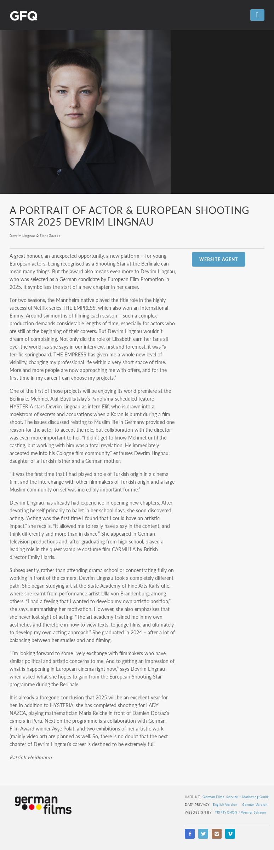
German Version (255, 805)
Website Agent (218, 259)
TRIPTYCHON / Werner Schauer (241, 812)
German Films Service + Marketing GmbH (236, 797)
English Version (225, 805)
